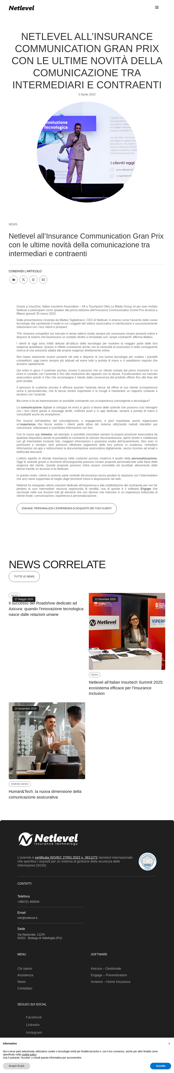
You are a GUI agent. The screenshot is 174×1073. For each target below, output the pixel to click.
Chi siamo (24, 968)
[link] (14, 280)
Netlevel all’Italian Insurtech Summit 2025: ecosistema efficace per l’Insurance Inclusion (126, 688)
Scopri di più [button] (16, 1065)
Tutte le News (24, 576)
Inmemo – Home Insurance (110, 982)
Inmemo (16, 784)
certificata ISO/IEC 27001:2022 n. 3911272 (66, 857)
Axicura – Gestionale (106, 968)
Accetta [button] (160, 1065)
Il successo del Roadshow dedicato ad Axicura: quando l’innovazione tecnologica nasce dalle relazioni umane (46, 609)
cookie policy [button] (29, 1054)
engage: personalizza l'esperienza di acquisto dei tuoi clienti (67, 508)
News (13, 224)
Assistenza (25, 975)
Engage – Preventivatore (109, 975)
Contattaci (24, 988)
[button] (169, 1043)
